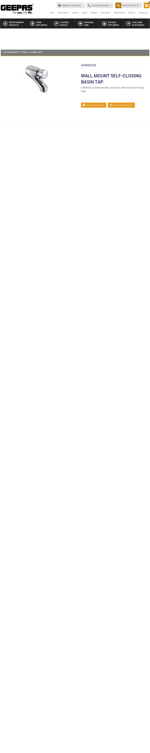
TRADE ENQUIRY (119, 13)
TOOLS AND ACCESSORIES (135, 23)
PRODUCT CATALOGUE (71, 5)
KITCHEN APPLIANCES (110, 23)
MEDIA (84, 13)
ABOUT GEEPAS (63, 13)
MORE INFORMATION (120, 105)
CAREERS (94, 13)
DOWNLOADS (105, 13)
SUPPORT (75, 13)
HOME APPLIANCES (38, 23)
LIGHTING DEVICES (61, 23)
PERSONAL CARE (86, 23)
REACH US (131, 13)
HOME (52, 13)
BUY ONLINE (143, 13)
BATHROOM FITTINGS (16, 52)
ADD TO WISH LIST (93, 105)
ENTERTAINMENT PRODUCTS (13, 23)
